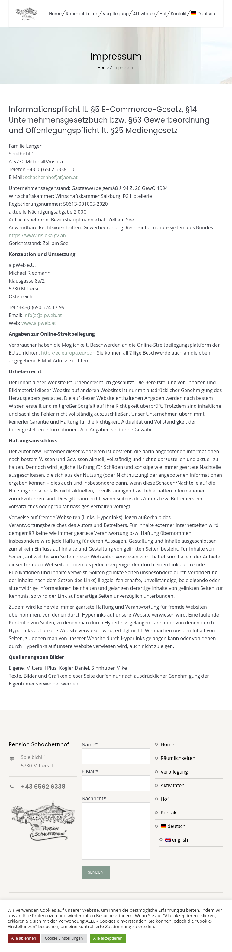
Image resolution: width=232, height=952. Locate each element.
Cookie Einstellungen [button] (64, 938)
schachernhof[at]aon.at (51, 177)
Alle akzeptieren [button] (108, 938)
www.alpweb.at (38, 323)
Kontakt (179, 14)
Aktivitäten (144, 14)
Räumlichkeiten (82, 14)
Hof (163, 14)
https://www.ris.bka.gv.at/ (37, 235)
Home (55, 14)
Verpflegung (116, 14)
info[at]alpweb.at (43, 315)
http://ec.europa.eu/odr (67, 352)
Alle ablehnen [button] (23, 938)
